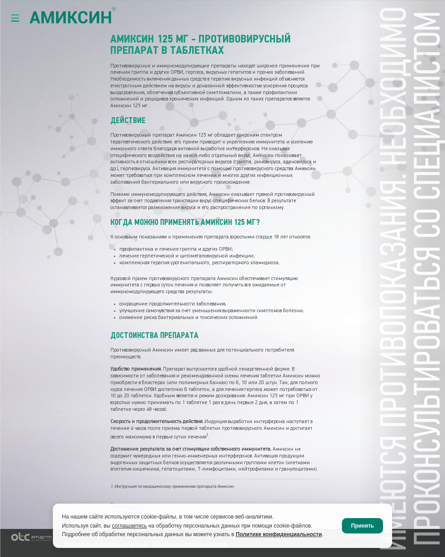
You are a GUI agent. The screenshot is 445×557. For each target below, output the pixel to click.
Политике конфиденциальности (279, 534)
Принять (362, 526)
